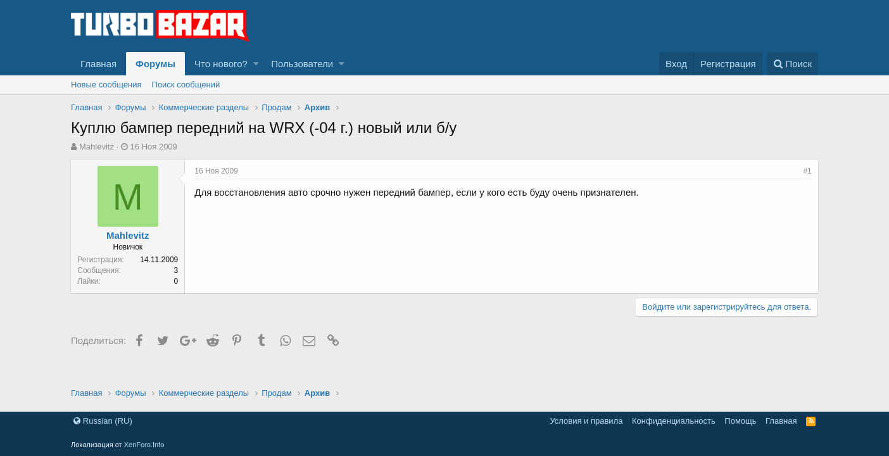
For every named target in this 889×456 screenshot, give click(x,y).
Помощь (740, 421)
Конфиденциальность (674, 421)
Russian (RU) (102, 421)
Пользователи (302, 63)
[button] (256, 63)
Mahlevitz (96, 146)
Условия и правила (586, 421)
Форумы (155, 63)
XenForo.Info (144, 444)
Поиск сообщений (186, 84)
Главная (98, 63)
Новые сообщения (106, 84)
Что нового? (221, 63)
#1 (807, 171)
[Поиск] (792, 63)
